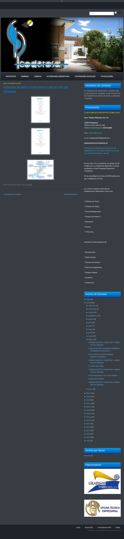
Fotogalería (107, 76)
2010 (88, 441)
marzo (90, 336)
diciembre (92, 306)
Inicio (78, 527)
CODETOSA (104, 530)
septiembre (92, 316)
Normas (25, 76)
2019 (88, 410)
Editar (118, 527)
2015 (88, 424)
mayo (90, 329)
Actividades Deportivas (58, 76)
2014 (88, 427)
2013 (88, 430)
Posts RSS (89, 527)
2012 (88, 434)
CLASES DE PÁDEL (96, 366)
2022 (88, 400)
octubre (91, 312)
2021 (88, 403)
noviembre (92, 309)
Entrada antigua (70, 194)
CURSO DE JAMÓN (96, 379)
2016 (88, 420)
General (87, 456)
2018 (88, 414)
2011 (88, 437)
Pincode (118, 530)
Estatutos (11, 76)
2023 (88, 397)
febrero (91, 339)
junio (90, 326)
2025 (88, 303)
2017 (88, 417)
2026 (88, 299)
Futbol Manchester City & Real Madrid (102, 375)
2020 (88, 407)
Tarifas (37, 76)
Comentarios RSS (104, 527)
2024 (88, 393)
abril (90, 333)
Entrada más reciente (13, 194)
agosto (90, 319)
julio (89, 322)
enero (90, 389)
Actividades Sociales (85, 76)
